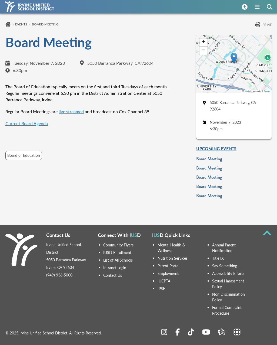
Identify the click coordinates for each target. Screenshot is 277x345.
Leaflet (246, 91)
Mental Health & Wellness (171, 247)
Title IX (218, 258)
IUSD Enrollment (117, 252)
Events (21, 24)
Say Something (224, 265)
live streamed (71, 111)
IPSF (161, 288)
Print (267, 24)
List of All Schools (118, 260)
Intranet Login (114, 267)
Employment (168, 273)
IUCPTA (164, 280)
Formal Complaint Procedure (227, 309)
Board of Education (23, 155)
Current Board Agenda (26, 123)
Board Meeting (209, 159)
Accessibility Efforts (228, 273)
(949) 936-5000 (59, 275)
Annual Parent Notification (224, 247)
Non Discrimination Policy (228, 296)
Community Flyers (118, 245)
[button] (234, 58)
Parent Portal (168, 265)
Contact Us (112, 275)
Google (267, 91)
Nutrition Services (173, 258)
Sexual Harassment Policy (228, 283)
